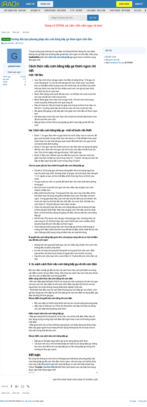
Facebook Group (117, 62)
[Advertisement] (124, 86)
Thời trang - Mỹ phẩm (120, 10)
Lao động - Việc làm (96, 10)
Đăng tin (30, 4)
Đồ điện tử (35, 10)
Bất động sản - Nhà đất (15, 10)
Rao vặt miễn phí (28, 401)
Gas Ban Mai (49, 367)
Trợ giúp (132, 401)
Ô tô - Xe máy (76, 10)
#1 (97, 373)
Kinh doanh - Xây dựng (55, 10)
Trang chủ (45, 4)
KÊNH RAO (4, 401)
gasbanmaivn (8, 43)
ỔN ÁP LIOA (111, 57)
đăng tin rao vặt (113, 60)
